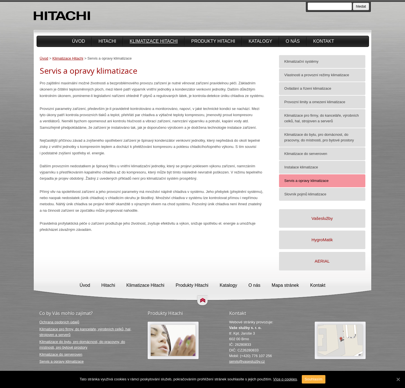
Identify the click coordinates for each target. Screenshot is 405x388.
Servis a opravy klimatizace (61, 361)
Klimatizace (154, 41)
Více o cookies (285, 379)
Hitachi (107, 41)
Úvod (78, 41)
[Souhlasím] (398, 379)
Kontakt (323, 41)
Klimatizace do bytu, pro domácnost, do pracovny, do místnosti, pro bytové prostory (82, 344)
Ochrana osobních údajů (59, 322)
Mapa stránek (285, 285)
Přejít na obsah (202, 300)
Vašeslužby (322, 218)
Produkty (213, 41)
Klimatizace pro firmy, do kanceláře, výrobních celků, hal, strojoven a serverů (85, 332)
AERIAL (322, 261)
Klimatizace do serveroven (60, 354)
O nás (293, 41)
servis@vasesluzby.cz (247, 361)
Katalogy (260, 41)
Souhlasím (314, 379)
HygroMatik (322, 239)
